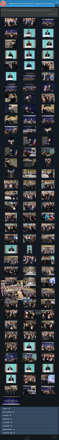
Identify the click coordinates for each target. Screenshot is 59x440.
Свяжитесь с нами (8, 432)
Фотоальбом (6, 422)
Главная (11, 5)
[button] (56, 6)
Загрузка (34, 318)
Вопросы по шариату (20, 5)
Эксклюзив (6, 415)
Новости (5, 408)
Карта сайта (54, 436)
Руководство (6, 425)
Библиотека (6, 419)
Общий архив (30, 5)
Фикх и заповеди (7, 412)
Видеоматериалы (7, 429)
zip (56, 14)
